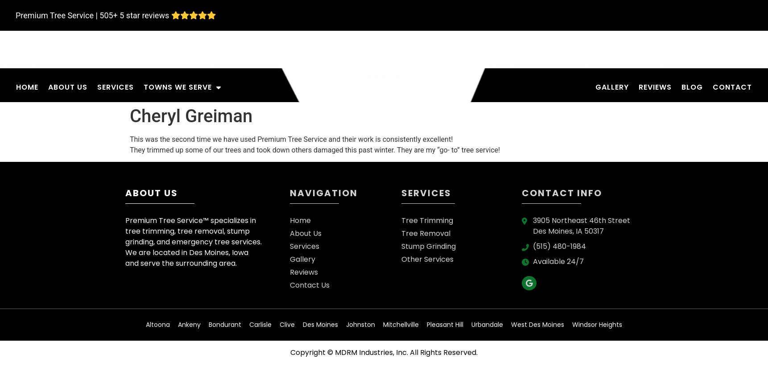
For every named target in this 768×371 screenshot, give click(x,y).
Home (27, 87)
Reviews (655, 87)
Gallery (612, 87)
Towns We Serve (182, 87)
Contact (732, 87)
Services (115, 87)
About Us (67, 87)
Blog (692, 87)
